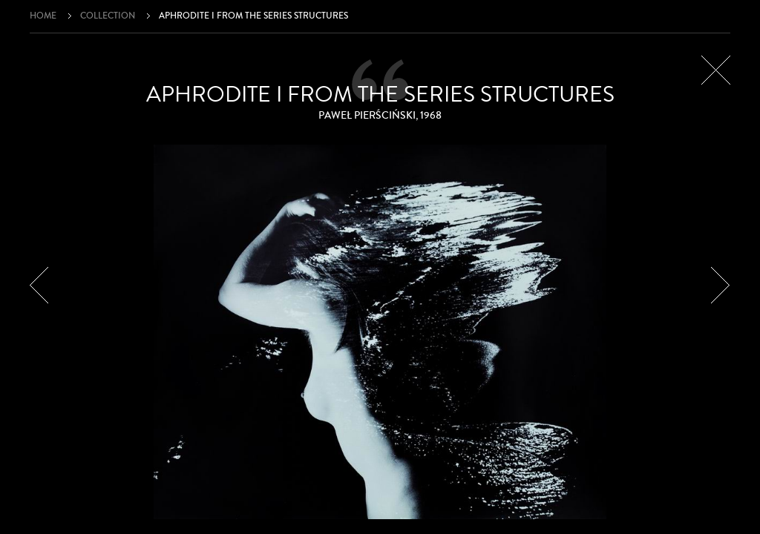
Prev (39, 285)
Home (43, 16)
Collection (107, 16)
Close (715, 70)
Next (720, 285)
